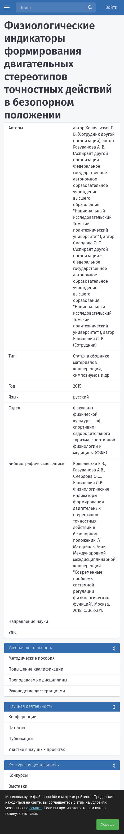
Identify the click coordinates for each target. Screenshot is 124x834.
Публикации (20, 738)
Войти (111, 7)
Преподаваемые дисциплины (37, 680)
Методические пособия (31, 658)
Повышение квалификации (35, 669)
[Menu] (7, 7)
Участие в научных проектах (36, 749)
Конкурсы (18, 775)
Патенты (16, 727)
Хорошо (107, 824)
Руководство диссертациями (36, 690)
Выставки (17, 786)
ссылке (35, 808)
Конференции (22, 716)
